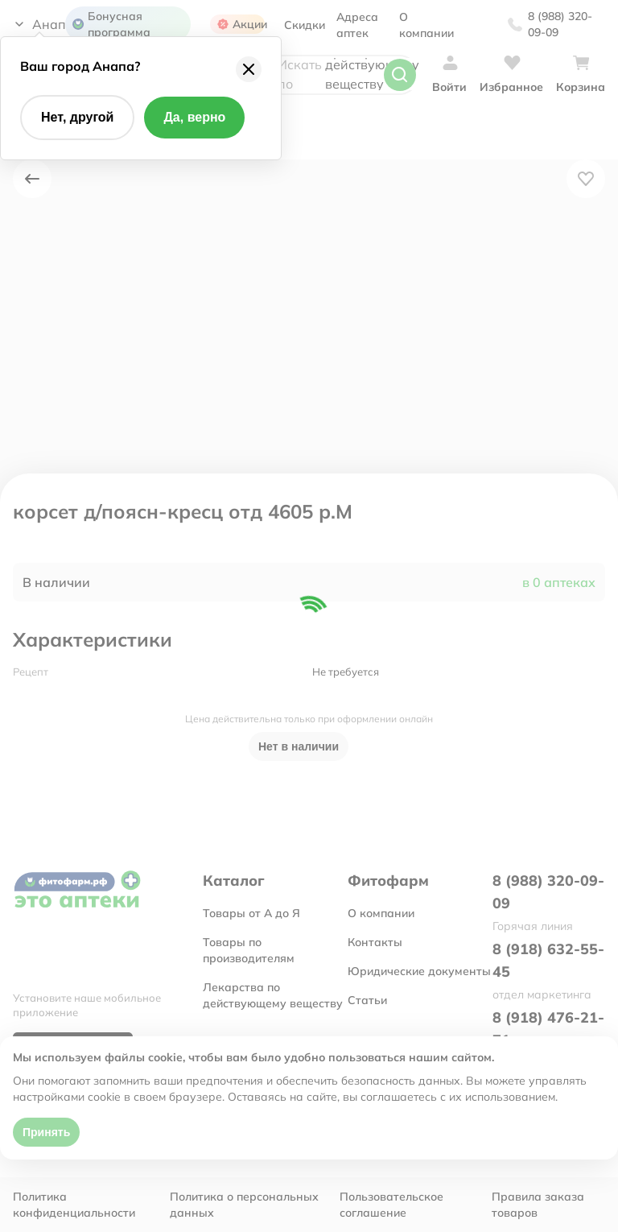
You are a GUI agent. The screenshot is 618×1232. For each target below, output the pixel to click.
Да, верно (194, 117)
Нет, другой (77, 117)
